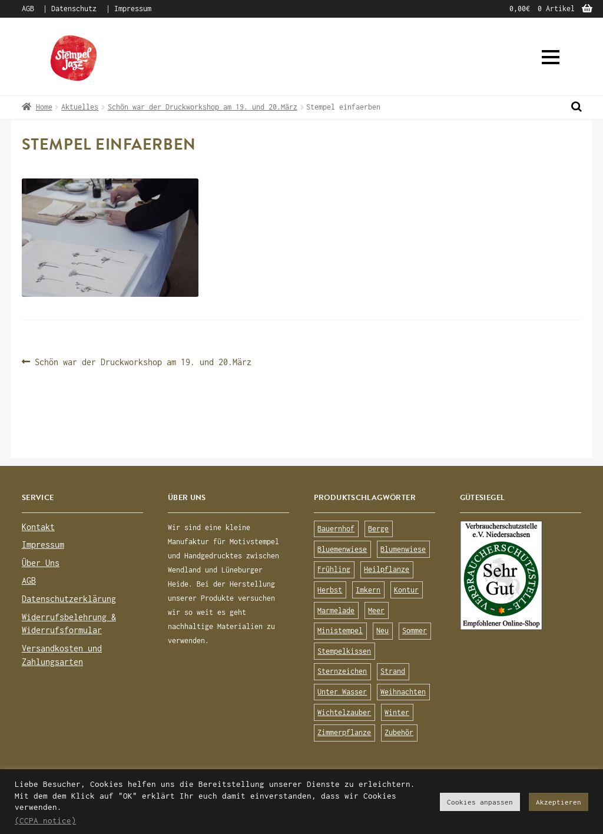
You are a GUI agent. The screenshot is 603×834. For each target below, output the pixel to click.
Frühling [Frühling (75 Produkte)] (333, 569)
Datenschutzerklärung (69, 599)
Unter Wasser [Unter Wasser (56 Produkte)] (342, 691)
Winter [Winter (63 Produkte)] (397, 712)
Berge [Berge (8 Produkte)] (378, 528)
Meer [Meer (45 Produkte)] (376, 610)
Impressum (132, 8)
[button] (550, 57)
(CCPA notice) (45, 820)
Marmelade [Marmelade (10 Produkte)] (335, 610)
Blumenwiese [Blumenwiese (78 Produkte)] (403, 549)
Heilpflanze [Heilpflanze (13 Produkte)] (386, 569)
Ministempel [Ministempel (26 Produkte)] (340, 630)
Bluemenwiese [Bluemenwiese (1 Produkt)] (342, 549)
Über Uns (40, 563)
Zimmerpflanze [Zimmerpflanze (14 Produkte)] (344, 732)
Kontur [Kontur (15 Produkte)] (406, 589)
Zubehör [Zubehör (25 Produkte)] (399, 732)
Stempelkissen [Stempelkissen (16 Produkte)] (344, 651)
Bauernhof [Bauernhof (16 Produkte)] (335, 528)
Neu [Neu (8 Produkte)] (382, 630)
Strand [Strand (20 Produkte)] (392, 671)
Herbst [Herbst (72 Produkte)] (329, 589)
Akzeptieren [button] (558, 802)
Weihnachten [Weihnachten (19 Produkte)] (403, 691)
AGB (28, 8)
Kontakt (38, 527)
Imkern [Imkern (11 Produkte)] (368, 589)
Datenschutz (74, 8)
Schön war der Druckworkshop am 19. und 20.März (202, 106)
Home (44, 106)
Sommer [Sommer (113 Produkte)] (414, 630)
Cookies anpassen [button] (480, 802)
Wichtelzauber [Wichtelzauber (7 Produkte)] (344, 712)
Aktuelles (79, 106)
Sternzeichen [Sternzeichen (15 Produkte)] (342, 671)
